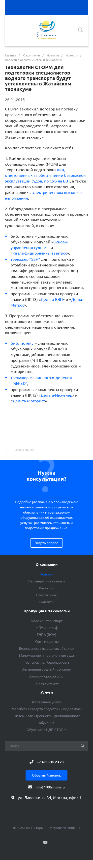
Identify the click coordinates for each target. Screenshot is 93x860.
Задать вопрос (46, 543)
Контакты (46, 602)
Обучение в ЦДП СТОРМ (46, 730)
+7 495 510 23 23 (50, 762)
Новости (46, 574)
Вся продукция (46, 683)
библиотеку (22, 343)
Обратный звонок (46, 775)
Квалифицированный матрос (40, 253)
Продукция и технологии (47, 611)
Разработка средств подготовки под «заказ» (46, 709)
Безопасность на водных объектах (46, 649)
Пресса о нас (46, 595)
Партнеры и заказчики (46, 581)
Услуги (46, 692)
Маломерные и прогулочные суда (46, 655)
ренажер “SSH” (25, 259)
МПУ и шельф (46, 628)
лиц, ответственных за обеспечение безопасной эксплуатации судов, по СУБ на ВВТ (45, 175)
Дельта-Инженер (56, 395)
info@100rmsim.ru (50, 787)
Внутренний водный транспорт (46, 669)
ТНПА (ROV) (46, 635)
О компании (47, 565)
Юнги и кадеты (46, 642)
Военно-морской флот (47, 676)
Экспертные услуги (46, 702)
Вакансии (46, 588)
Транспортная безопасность (46, 662)
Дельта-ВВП (52, 299)
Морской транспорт (46, 621)
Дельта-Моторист (29, 401)
